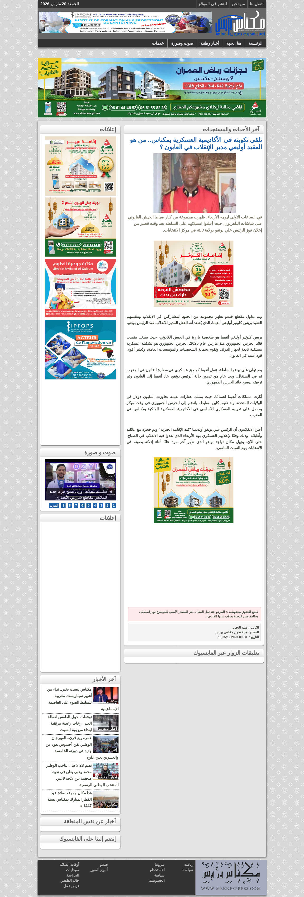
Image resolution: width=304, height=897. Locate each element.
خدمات (158, 43)
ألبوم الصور (99, 870)
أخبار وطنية (209, 43)
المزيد (54, 505)
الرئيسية (255, 43)
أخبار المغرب (108, 729)
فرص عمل (71, 886)
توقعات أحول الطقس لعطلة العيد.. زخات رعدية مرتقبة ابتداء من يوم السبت (70, 723)
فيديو (104, 865)
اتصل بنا (257, 4)
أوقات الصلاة (69, 865)
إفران (113, 750)
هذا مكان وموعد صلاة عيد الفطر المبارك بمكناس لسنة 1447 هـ (70, 799)
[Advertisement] (193, 568)
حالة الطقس (69, 880)
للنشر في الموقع (213, 4)
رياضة (188, 865)
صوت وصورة (182, 43)
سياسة (188, 870)
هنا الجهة (234, 43)
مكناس (112, 701)
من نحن (238, 4)
